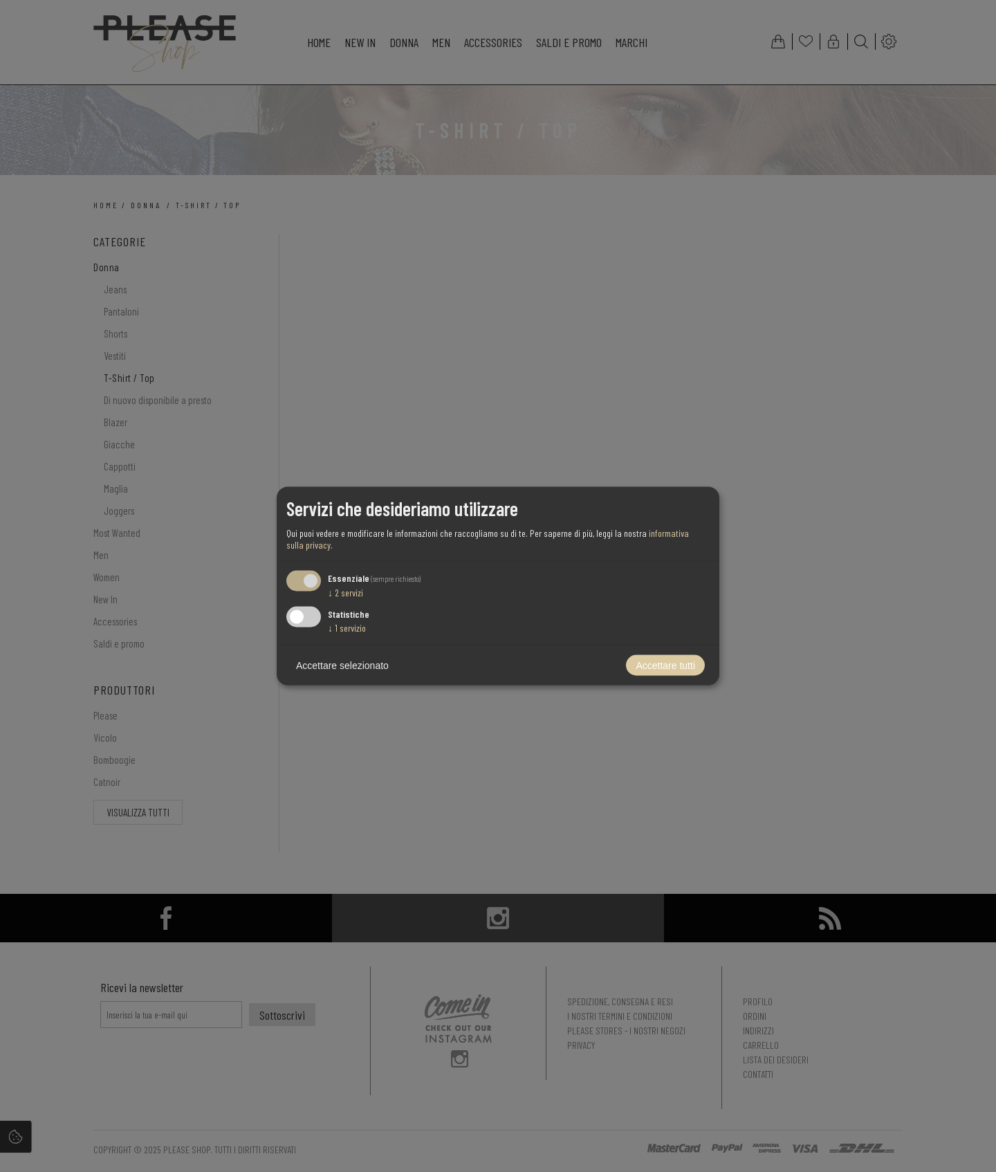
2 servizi (345, 592)
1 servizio (347, 628)
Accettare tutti (665, 665)
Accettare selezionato (342, 665)
